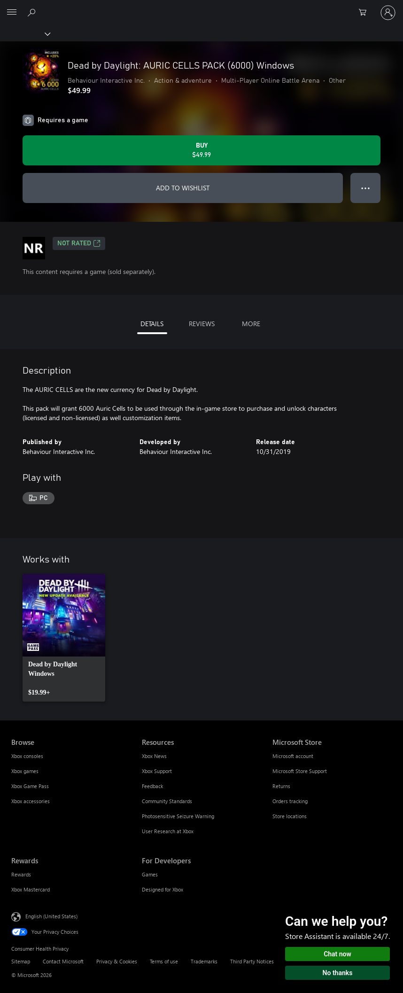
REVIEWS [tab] (202, 323)
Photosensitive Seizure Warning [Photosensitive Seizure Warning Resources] (178, 816)
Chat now (337, 954)
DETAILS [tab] (151, 323)
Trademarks (204, 961)
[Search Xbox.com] (33, 12)
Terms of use (164, 961)
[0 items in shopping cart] (365, 12)
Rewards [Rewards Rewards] (21, 874)
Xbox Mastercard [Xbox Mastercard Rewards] (30, 889)
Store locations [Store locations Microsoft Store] (289, 816)
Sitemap (20, 961)
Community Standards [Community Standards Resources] (167, 801)
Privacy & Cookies (116, 961)
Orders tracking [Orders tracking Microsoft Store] (290, 801)
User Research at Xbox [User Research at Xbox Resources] (168, 831)
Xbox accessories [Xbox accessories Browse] (30, 801)
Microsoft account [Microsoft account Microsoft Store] (292, 756)
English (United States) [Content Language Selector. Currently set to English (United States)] (51, 916)
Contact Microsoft (63, 961)
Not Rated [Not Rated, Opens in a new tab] (79, 243)
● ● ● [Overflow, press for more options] (365, 187)
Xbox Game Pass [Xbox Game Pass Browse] (30, 786)
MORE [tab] (251, 323)
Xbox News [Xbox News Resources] (154, 756)
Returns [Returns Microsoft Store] (281, 786)
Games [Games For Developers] (150, 874)
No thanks (338, 973)
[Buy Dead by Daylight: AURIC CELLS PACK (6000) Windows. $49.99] (201, 150)
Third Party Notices (252, 961)
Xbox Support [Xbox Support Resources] (157, 771)
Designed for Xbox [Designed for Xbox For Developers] (162, 889)
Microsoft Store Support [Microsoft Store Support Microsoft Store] (299, 771)
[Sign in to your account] (388, 12)
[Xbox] (24, 33)
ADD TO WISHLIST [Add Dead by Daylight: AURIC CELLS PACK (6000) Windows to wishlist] (182, 187)
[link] (64, 638)
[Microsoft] (201, 7)
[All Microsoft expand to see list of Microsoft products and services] (11, 12)
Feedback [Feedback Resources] (152, 786)
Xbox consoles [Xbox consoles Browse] (27, 756)
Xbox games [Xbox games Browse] (25, 771)
